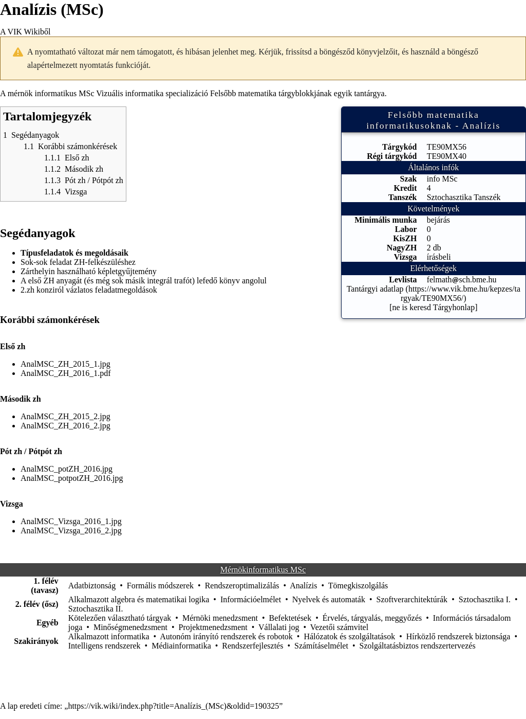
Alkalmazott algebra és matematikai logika (139, 599)
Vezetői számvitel (339, 627)
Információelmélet (250, 599)
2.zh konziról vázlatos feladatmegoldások (89, 289)
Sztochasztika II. (95, 608)
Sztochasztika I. (485, 599)
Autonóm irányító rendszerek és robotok (226, 636)
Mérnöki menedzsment (220, 618)
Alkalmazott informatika (108, 636)
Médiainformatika (181, 645)
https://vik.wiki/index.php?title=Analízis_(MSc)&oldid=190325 (173, 706)
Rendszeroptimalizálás (242, 585)
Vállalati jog (278, 627)
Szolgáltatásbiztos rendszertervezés (417, 645)
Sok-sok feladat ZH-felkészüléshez (78, 262)
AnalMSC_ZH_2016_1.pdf (66, 373)
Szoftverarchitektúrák (412, 599)
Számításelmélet (321, 645)
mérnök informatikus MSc (51, 93)
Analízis (303, 585)
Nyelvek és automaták (328, 599)
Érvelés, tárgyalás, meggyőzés (372, 618)
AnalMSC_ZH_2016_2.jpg (65, 425)
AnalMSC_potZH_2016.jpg (66, 468)
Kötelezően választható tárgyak (120, 618)
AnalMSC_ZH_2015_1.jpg (65, 364)
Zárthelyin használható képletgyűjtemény (89, 271)
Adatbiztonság (92, 585)
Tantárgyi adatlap (375, 288)
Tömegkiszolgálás (358, 585)
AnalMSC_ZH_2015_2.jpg (65, 416)
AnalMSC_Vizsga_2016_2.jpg (71, 530)
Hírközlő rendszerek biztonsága (458, 636)
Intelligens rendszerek (104, 645)
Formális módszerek (160, 585)
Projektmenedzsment (213, 627)
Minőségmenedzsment (130, 627)
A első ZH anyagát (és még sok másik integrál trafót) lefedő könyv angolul (144, 280)
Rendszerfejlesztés (252, 645)
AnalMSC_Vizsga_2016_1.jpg (71, 521)
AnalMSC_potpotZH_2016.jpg (72, 478)
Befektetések (290, 618)
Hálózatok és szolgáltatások (349, 636)
